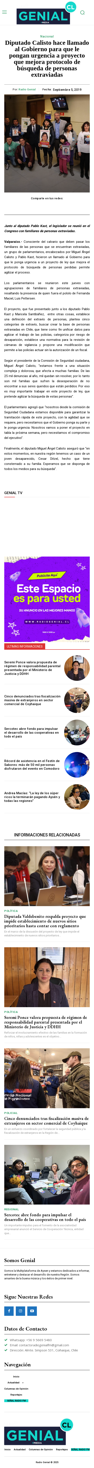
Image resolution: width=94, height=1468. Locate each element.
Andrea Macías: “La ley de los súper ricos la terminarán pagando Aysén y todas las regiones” (32, 797)
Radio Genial (27, 89)
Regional (11, 1209)
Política (11, 911)
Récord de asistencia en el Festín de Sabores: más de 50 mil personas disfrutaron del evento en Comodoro (32, 765)
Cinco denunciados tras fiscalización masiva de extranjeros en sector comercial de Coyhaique (32, 700)
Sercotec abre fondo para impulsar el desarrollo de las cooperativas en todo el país (31, 732)
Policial (10, 1113)
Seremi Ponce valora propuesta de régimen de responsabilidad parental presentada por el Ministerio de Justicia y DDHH (32, 668)
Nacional (47, 36)
